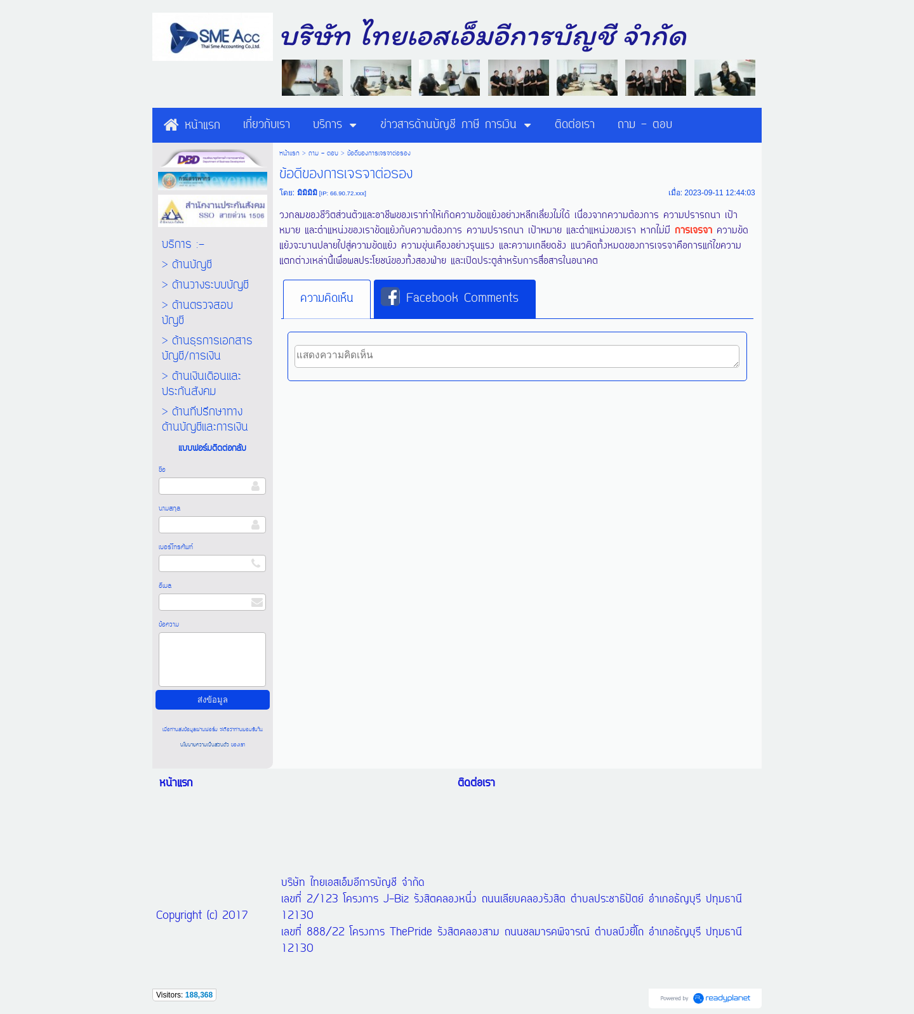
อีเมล (165, 586)
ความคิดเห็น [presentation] (327, 299)
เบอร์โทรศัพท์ (176, 547)
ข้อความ (169, 624)
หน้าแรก (289, 153)
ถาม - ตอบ (323, 153)
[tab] (327, 299)
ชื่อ (162, 469)
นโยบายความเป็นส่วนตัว (205, 744)
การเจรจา (693, 230)
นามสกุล (169, 508)
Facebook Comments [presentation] (450, 298)
